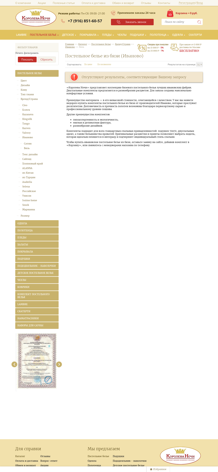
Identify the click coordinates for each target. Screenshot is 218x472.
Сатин (28, 143)
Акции (42, 3)
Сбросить (47, 59)
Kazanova (27, 114)
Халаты (22, 244)
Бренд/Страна (29, 99)
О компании (23, 3)
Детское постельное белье (35, 272)
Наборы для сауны (30, 325)
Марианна (28, 209)
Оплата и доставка (93, 3)
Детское (68, 35)
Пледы (107, 35)
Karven (26, 128)
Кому (24, 89)
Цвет (24, 80)
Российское (29, 191)
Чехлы (122, 35)
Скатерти (195, 35)
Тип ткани (27, 94)
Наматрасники (28, 318)
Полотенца (158, 35)
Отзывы (146, 3)
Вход (199, 3)
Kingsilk (27, 119)
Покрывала (88, 35)
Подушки (137, 35)
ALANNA (27, 168)
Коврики (23, 287)
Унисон (26, 195)
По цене (89, 64)
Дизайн (25, 85)
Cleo (24, 105)
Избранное (158, 469)
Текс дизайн (30, 154)
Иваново (27, 137)
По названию (105, 64)
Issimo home (29, 200)
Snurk (25, 204)
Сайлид (26, 159)
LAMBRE (21, 35)
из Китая (27, 172)
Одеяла (177, 35)
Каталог (20, 456)
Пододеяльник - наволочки (36, 265)
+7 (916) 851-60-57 (85, 20)
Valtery (26, 132)
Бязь (27, 148)
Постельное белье (43, 35)
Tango (26, 123)
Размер (25, 215)
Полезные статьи (64, 3)
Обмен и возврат (123, 3)
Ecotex (26, 109)
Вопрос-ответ (48, 460)
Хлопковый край (32, 163)
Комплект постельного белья (33, 296)
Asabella (27, 182)
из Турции (28, 177)
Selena (26, 186)
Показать (27, 59)
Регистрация (187, 3)
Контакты (164, 3)
